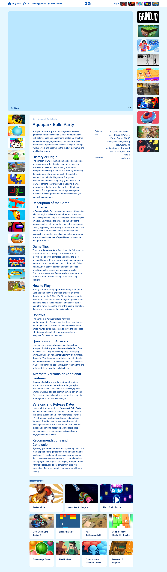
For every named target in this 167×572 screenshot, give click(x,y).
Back (14, 108)
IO (34, 119)
